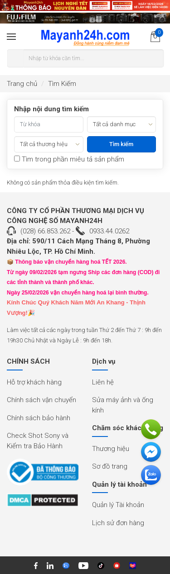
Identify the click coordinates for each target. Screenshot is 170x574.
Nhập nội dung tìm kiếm (51, 109)
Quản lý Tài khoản (118, 505)
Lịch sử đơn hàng (118, 523)
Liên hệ (103, 382)
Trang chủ (22, 84)
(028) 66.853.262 (45, 231)
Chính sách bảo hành (38, 418)
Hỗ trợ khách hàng (34, 382)
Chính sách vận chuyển (41, 400)
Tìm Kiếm (62, 84)
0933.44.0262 (109, 231)
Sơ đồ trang (109, 466)
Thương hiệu (110, 449)
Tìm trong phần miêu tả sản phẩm (69, 159)
